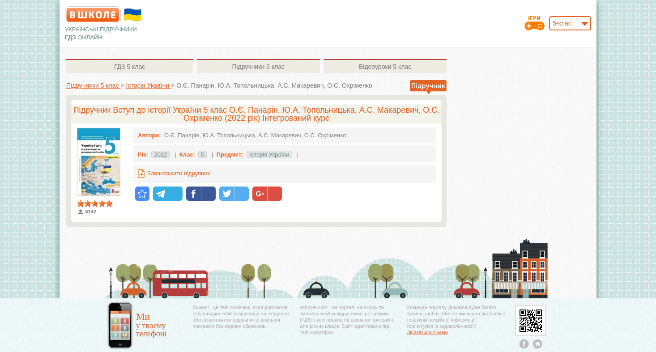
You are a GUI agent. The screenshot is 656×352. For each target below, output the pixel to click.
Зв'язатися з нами (427, 332)
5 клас (129, 66)
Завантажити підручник (178, 173)
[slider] (95, 203)
